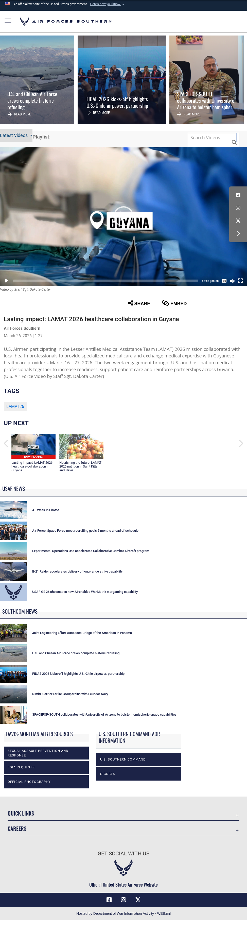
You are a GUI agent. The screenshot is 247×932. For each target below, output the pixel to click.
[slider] (105, 281)
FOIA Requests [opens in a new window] (21, 767)
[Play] (6, 280)
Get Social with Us (123, 853)
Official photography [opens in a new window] (29, 782)
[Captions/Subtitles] (224, 280)
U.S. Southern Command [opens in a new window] (123, 759)
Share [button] (139, 303)
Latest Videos (14, 135)
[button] (108, 4)
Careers (17, 828)
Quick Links (21, 813)
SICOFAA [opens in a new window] (107, 774)
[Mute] (232, 280)
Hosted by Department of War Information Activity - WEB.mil (123, 913)
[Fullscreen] (240, 280)
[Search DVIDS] (212, 137)
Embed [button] (174, 303)
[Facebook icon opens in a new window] (238, 195)
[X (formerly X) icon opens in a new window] (238, 220)
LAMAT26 (15, 406)
